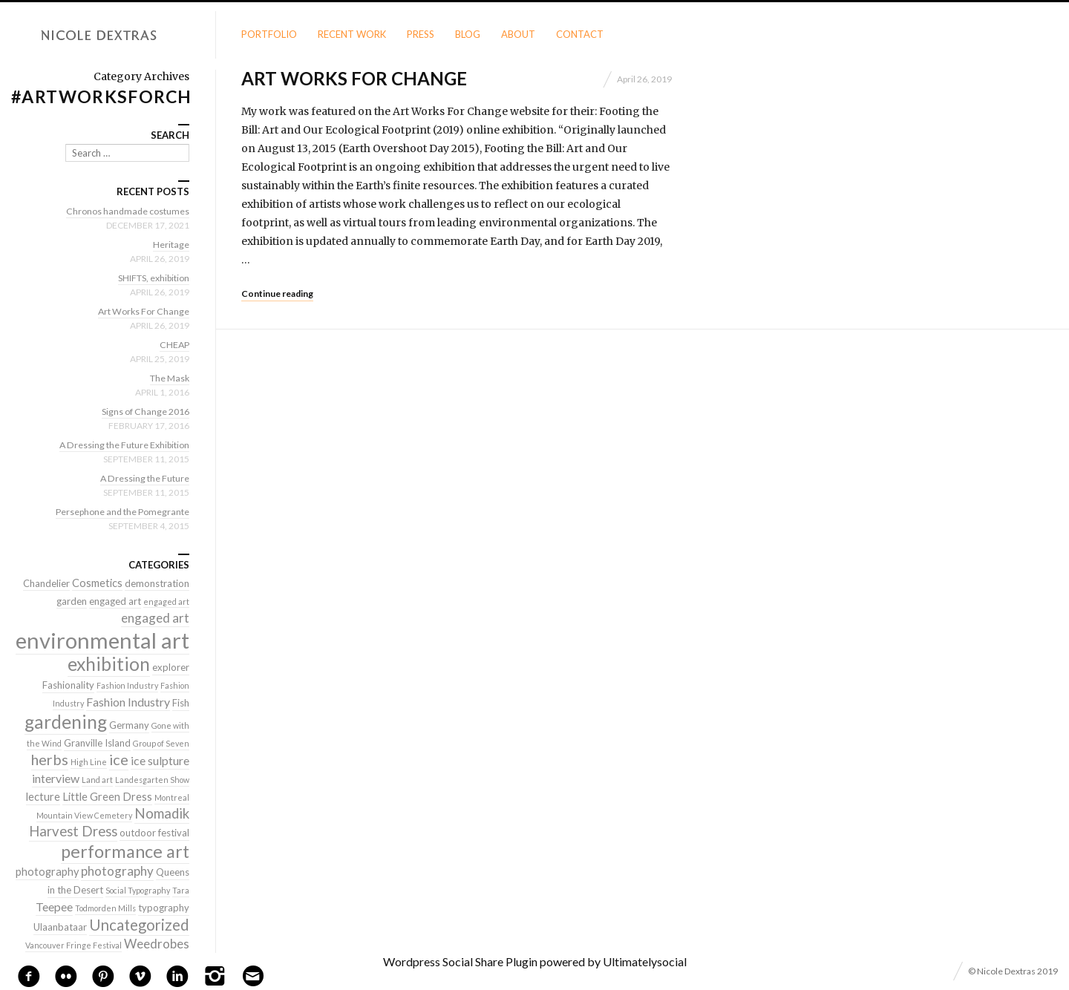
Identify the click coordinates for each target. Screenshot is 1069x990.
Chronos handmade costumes (124, 211)
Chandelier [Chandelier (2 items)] (46, 583)
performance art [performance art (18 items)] (125, 851)
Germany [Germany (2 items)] (129, 725)
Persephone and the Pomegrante (118, 511)
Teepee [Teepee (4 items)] (54, 906)
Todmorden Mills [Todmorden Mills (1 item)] (105, 908)
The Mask (167, 378)
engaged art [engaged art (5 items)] (155, 618)
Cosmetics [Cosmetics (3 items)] (97, 583)
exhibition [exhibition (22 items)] (109, 664)
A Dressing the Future (142, 478)
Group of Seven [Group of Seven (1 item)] (161, 743)
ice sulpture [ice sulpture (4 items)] (160, 760)
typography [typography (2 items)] (163, 908)
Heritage (170, 244)
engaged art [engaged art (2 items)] (115, 601)
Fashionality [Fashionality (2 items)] (68, 685)
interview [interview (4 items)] (55, 778)
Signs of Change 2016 (142, 411)
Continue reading (277, 293)
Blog (467, 34)
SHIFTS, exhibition (149, 277)
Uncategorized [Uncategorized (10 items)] (139, 925)
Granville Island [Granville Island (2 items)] (97, 743)
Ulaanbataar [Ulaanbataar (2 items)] (60, 927)
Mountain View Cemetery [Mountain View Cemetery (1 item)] (84, 815)
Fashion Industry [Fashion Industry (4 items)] (128, 702)
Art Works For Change (354, 78)
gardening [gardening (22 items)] (65, 721)
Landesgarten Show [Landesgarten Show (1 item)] (152, 779)
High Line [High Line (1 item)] (89, 762)
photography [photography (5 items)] (117, 871)
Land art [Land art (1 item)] (97, 779)
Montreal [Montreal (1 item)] (171, 797)
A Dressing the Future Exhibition (119, 444)
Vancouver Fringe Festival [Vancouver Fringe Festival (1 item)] (73, 945)
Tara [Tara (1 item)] (180, 890)
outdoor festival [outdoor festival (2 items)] (154, 833)
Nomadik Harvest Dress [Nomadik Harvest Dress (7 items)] (109, 822)
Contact (580, 34)
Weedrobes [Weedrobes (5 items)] (156, 943)
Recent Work (352, 34)
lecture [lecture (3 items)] (43, 796)
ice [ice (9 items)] (118, 759)
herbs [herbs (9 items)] (49, 759)
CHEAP (173, 344)
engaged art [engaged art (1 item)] (166, 601)
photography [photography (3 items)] (47, 871)
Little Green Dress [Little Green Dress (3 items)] (107, 796)
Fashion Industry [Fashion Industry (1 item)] (127, 685)
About (518, 34)
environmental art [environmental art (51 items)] (102, 640)
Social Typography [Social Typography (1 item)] (137, 890)
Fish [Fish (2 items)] (180, 703)
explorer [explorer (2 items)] (170, 667)
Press (420, 34)
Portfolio (269, 34)
